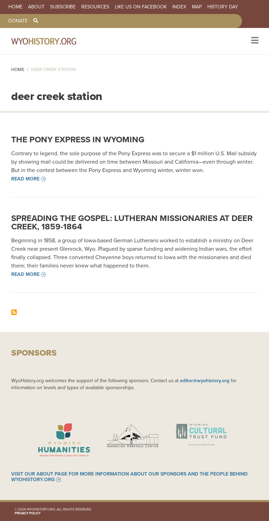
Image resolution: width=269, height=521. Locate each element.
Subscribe (63, 7)
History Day (222, 7)
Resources (95, 7)
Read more (25, 179)
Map (197, 7)
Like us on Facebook (141, 7)
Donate (18, 21)
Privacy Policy (28, 513)
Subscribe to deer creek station (14, 312)
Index (179, 7)
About (36, 7)
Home (15, 7)
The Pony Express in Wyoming (77, 139)
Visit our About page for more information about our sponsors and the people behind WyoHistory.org (129, 477)
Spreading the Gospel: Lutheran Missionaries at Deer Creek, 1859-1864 (132, 222)
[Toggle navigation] (254, 41)
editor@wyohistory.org (204, 380)
